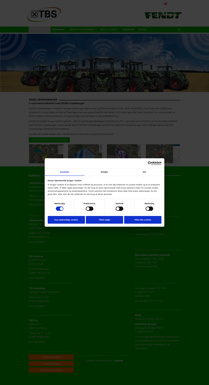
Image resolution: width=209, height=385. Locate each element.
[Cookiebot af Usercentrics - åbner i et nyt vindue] (149, 163)
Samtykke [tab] (64, 172)
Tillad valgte (104, 220)
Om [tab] (144, 172)
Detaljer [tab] (104, 172)
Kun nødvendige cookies (66, 220)
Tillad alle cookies (142, 220)
